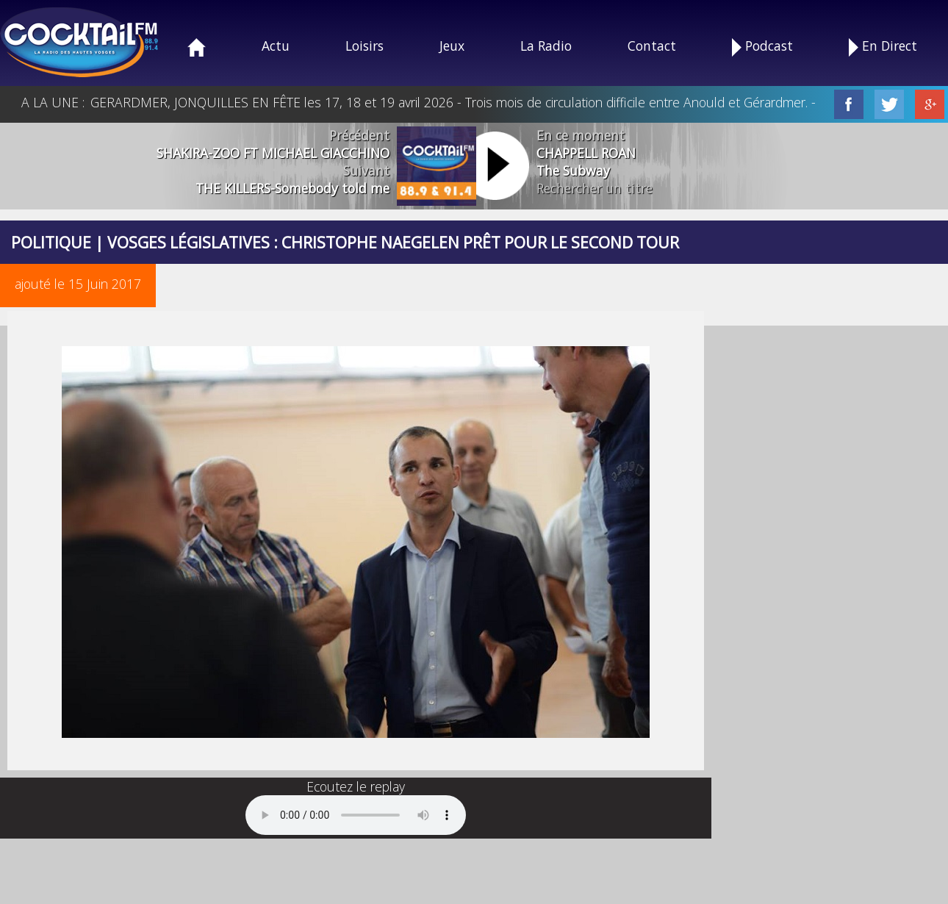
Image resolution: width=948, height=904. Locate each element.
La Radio (546, 45)
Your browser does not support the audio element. (355, 815)
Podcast (762, 47)
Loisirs (364, 45)
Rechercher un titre (594, 188)
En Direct (883, 47)
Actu (276, 45)
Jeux (451, 45)
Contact (652, 45)
